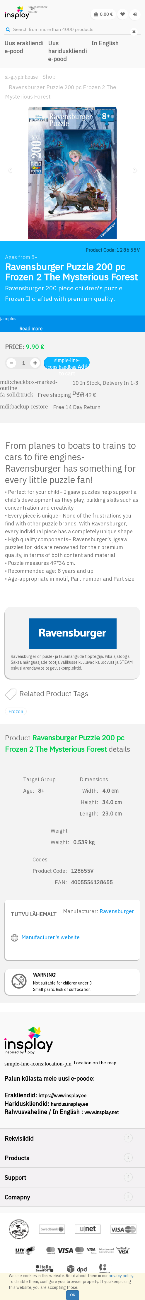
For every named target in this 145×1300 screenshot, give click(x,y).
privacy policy (121, 1275)
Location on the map (95, 1062)
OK (72, 1294)
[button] (11, 200)
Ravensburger (117, 911)
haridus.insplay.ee (69, 1104)
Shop (49, 76)
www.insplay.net (101, 1112)
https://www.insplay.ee (62, 1096)
